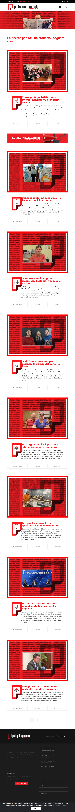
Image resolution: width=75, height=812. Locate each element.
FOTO (42, 789)
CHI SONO (43, 777)
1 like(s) (37, 123)
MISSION (43, 781)
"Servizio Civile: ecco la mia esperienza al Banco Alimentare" (40, 524)
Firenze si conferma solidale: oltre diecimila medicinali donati (41, 199)
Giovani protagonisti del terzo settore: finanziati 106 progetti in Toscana (40, 100)
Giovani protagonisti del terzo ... (48, 750)
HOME (42, 773)
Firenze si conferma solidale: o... (48, 761)
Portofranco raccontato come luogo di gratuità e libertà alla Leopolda (38, 606)
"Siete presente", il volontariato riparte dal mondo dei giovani (39, 687)
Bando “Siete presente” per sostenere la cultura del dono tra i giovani (41, 364)
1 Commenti (57, 304)
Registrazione (21, 783)
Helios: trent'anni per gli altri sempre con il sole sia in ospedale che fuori (41, 281)
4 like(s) (37, 466)
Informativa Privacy (21, 805)
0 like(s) (37, 387)
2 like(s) (37, 221)
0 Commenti (57, 123)
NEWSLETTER (24, 1)
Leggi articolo (17, 123)
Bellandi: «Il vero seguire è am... (48, 766)
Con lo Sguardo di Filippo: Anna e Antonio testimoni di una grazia (40, 445)
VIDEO (42, 785)
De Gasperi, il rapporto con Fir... (48, 755)
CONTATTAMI (44, 793)
